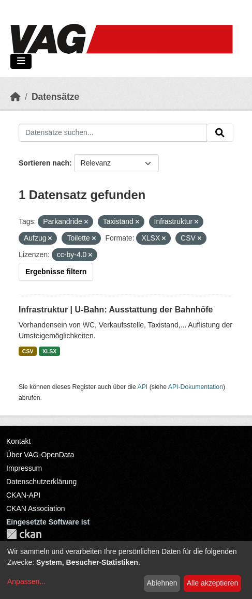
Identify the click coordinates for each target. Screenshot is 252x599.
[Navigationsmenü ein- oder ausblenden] (21, 61)
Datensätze (55, 97)
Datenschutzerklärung (41, 481)
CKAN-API (23, 495)
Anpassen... (26, 581)
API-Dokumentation (195, 387)
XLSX (49, 351)
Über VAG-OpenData (40, 455)
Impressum (24, 468)
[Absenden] (219, 133)
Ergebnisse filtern (55, 271)
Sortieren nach (44, 163)
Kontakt (18, 441)
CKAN (23, 534)
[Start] (15, 97)
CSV (28, 351)
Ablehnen (161, 583)
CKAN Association (35, 508)
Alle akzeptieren (213, 583)
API (143, 387)
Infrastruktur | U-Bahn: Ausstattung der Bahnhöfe (116, 309)
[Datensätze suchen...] (113, 133)
